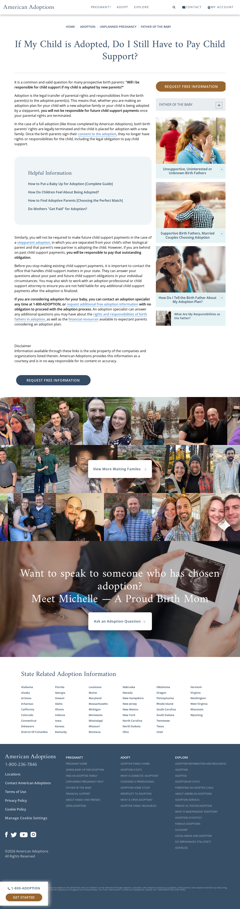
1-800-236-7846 (21, 764)
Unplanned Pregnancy (118, 27)
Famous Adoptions (187, 824)
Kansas (59, 726)
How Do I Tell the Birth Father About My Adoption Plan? (191, 300)
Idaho (59, 704)
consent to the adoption (97, 134)
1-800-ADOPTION (24, 888)
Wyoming (196, 715)
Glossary (181, 830)
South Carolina (166, 709)
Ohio (126, 732)
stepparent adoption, (34, 242)
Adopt (122, 7)
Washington (198, 698)
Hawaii (59, 698)
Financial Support (78, 794)
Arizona (26, 698)
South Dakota (165, 715)
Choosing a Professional (137, 781)
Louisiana (95, 687)
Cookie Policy (15, 809)
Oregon (161, 693)
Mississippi (96, 720)
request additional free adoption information (102, 304)
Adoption (87, 27)
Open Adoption (76, 806)
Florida (59, 687)
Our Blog (181, 848)
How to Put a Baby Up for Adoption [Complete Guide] (70, 184)
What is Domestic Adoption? (139, 776)
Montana (95, 732)
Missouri (94, 726)
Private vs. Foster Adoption (193, 806)
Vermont (196, 687)
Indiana (60, 715)
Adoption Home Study (135, 787)
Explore (141, 7)
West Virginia (199, 704)
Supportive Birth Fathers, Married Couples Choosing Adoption (192, 235)
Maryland (95, 698)
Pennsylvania (165, 698)
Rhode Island (165, 704)
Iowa (58, 720)
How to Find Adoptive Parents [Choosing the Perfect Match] (75, 200)
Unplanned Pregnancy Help (84, 781)
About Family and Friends (83, 800)
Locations (13, 774)
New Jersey (130, 704)
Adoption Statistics (188, 817)
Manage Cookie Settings (26, 818)
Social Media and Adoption (193, 836)
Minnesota (96, 715)
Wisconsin (196, 709)
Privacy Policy (16, 800)
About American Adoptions (193, 794)
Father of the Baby (78, 787)
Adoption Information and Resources (200, 763)
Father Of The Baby (156, 27)
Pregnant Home (76, 763)
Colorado (27, 715)
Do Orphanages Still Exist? (193, 841)
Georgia (60, 693)
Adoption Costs (131, 770)
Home (70, 27)
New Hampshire (133, 698)
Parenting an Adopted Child (194, 787)
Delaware (27, 726)
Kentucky (61, 732)
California (27, 709)
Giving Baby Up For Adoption (85, 770)
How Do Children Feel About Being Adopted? (63, 192)
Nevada (128, 693)
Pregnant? (101, 7)
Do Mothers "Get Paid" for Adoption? (57, 209)
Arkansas (27, 704)
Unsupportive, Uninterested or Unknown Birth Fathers (193, 171)
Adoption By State (187, 781)
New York (129, 715)
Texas (160, 726)
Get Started (24, 897)
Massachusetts (98, 704)
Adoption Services (187, 800)
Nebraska (129, 687)
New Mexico (130, 709)
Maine (93, 693)
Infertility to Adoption (136, 794)
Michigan (95, 709)
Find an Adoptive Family (82, 776)
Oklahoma (163, 687)
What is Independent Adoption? (196, 811)
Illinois (59, 709)
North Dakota (132, 726)
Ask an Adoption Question (120, 621)
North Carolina (132, 720)
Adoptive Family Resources (139, 806)
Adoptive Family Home (135, 763)
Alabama (27, 687)
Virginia (195, 693)
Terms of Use (15, 791)
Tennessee (163, 720)
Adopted (181, 776)
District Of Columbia (34, 732)
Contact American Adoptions (28, 783)
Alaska (25, 693)
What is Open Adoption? (136, 800)
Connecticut (28, 720)
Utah (160, 732)
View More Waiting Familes (120, 469)
